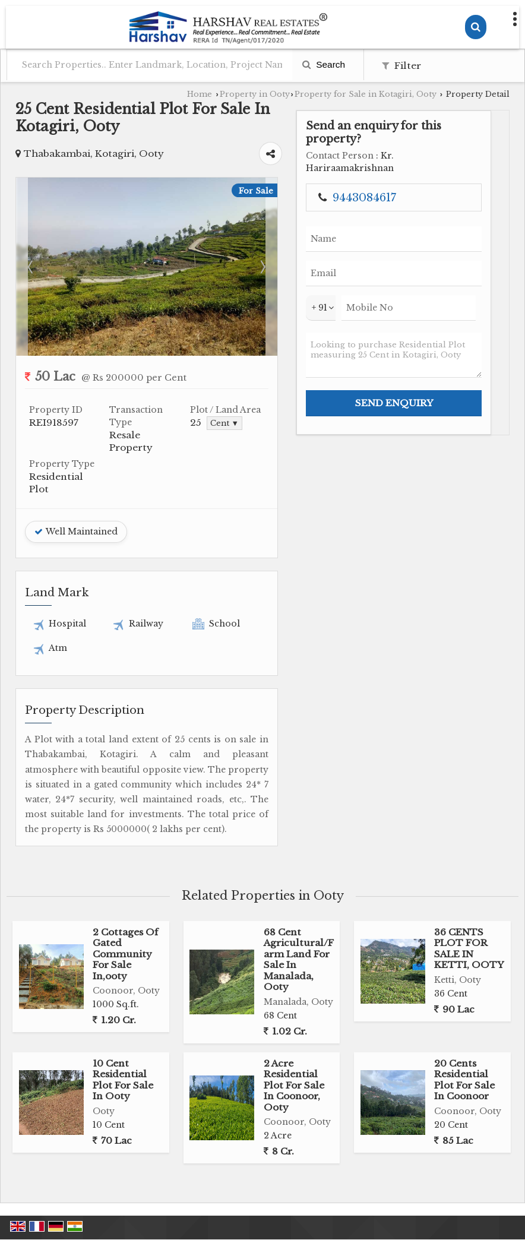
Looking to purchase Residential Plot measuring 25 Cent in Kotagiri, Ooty (462, 418)
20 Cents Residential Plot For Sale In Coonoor (464, 1001)
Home (199, 94)
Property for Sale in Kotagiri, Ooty (366, 94)
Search (323, 64)
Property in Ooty (255, 94)
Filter (401, 65)
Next (374, 248)
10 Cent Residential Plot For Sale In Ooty (123, 1001)
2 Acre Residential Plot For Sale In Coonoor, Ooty (294, 1006)
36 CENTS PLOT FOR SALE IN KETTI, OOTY (469, 869)
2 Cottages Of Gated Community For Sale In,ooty (125, 875)
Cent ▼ (298, 405)
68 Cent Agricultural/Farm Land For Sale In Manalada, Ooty (299, 880)
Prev (31, 248)
